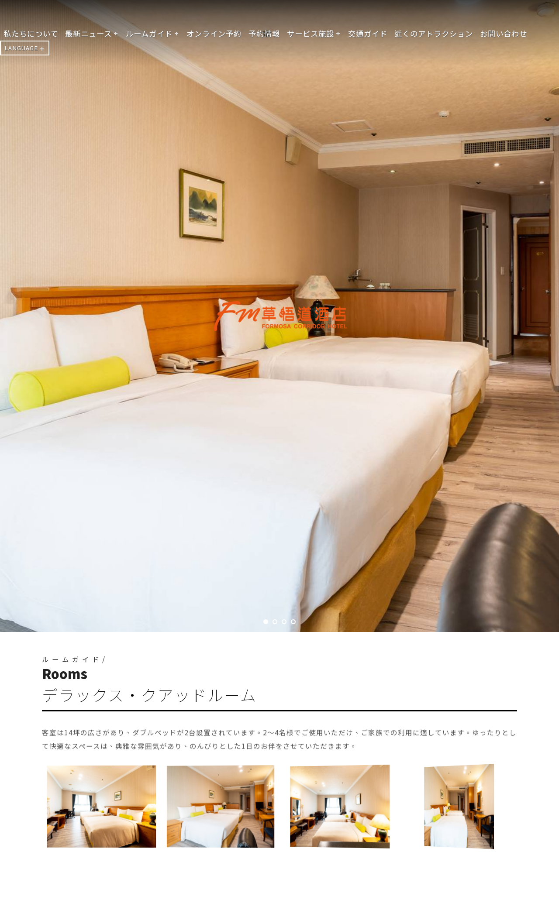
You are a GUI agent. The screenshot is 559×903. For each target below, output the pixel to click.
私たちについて (30, 33)
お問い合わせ (503, 33)
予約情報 (264, 33)
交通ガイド (367, 33)
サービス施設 (310, 33)
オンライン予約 (214, 33)
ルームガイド (149, 33)
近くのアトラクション (433, 33)
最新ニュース (88, 33)
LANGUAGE (21, 48)
